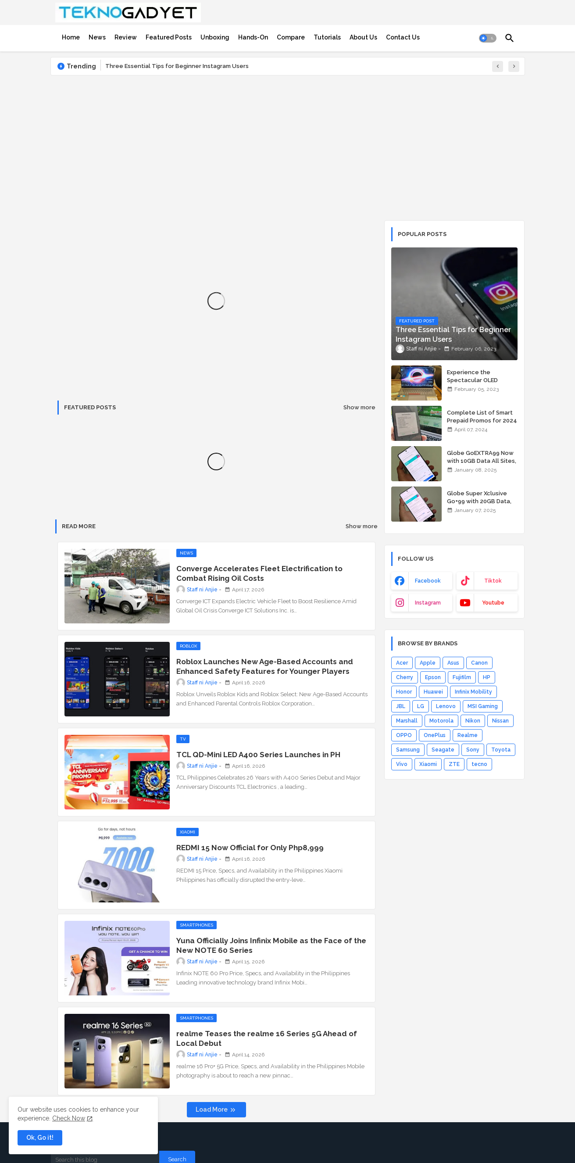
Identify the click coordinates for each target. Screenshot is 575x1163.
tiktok (493, 581)
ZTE (454, 764)
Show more (359, 407)
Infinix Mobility (473, 692)
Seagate (443, 750)
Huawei (433, 692)
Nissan (500, 721)
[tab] (70, 37)
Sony (472, 750)
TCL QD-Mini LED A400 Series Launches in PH (258, 754)
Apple (428, 663)
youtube (493, 603)
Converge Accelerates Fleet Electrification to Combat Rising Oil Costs (259, 573)
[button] (487, 38)
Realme (467, 735)
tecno (479, 764)
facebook (428, 581)
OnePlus (435, 735)
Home (71, 37)
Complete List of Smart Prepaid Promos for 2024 (482, 416)
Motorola (441, 721)
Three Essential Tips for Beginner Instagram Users (177, 66)
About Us (363, 37)
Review (125, 37)
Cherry (404, 677)
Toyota (501, 750)
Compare (291, 37)
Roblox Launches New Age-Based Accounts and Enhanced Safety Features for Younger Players (264, 666)
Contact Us (403, 37)
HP (486, 677)
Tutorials (327, 37)
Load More (212, 1109)
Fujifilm (462, 677)
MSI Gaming (483, 706)
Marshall (407, 721)
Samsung (408, 750)
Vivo (401, 764)
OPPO (404, 735)
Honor (404, 692)
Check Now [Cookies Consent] (68, 1118)
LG (420, 706)
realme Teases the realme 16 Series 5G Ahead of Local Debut (266, 1038)
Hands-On (253, 37)
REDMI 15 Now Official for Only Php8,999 (250, 847)
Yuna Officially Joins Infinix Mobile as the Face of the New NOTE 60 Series (271, 945)
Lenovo (446, 706)
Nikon (472, 721)
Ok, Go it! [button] (40, 1137)
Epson (433, 677)
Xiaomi (428, 764)
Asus (453, 663)
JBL (400, 706)
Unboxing (214, 37)
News (97, 37)
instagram (428, 603)
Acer (402, 663)
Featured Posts (169, 37)
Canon (479, 663)
